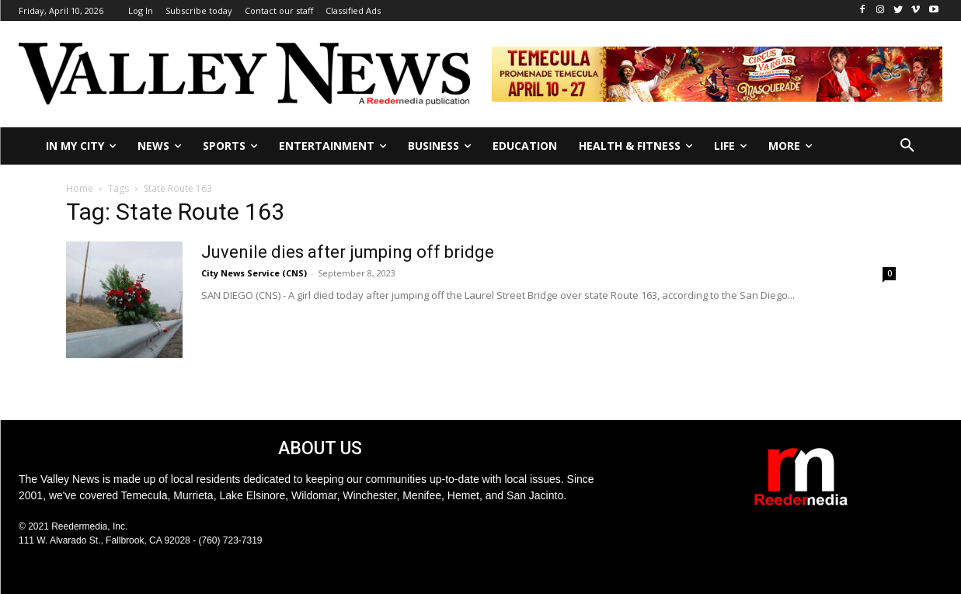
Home (79, 188)
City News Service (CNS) (254, 273)
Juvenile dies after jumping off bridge (347, 252)
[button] (907, 146)
